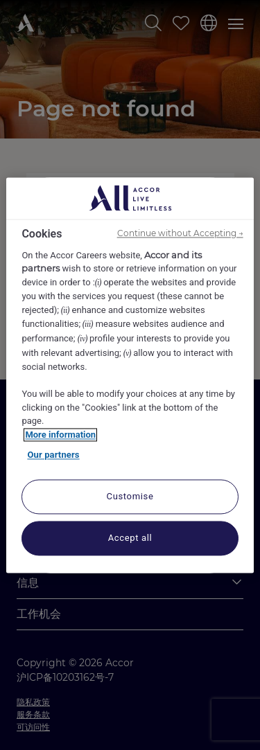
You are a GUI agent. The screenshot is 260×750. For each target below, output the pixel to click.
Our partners (53, 455)
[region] (129, 375)
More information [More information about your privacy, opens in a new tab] (60, 434)
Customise (130, 496)
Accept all (130, 538)
